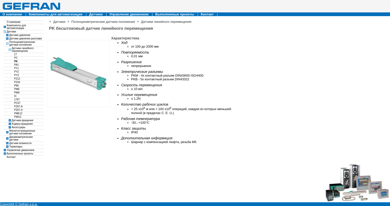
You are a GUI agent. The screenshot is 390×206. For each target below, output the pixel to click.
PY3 (16, 75)
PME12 (18, 113)
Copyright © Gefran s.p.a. (19, 204)
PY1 (16, 68)
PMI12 (17, 117)
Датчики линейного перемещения (23, 49)
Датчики (95, 14)
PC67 (17, 103)
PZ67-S (18, 110)
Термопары (15, 146)
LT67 (17, 99)
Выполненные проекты (174, 14)
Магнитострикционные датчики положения (22, 132)
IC (15, 96)
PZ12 (17, 78)
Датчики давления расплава (25, 38)
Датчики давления (19, 35)
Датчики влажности (20, 143)
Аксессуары (18, 127)
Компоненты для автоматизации (55, 14)
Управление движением (128, 14)
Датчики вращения (22, 120)
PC (16, 58)
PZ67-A (18, 106)
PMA (17, 92)
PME (17, 89)
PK (16, 61)
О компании (12, 14)
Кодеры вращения (22, 123)
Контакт (207, 14)
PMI (16, 85)
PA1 (16, 64)
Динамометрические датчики (21, 138)
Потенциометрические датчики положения (22, 43)
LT (15, 54)
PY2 (16, 71)
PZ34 (17, 82)
